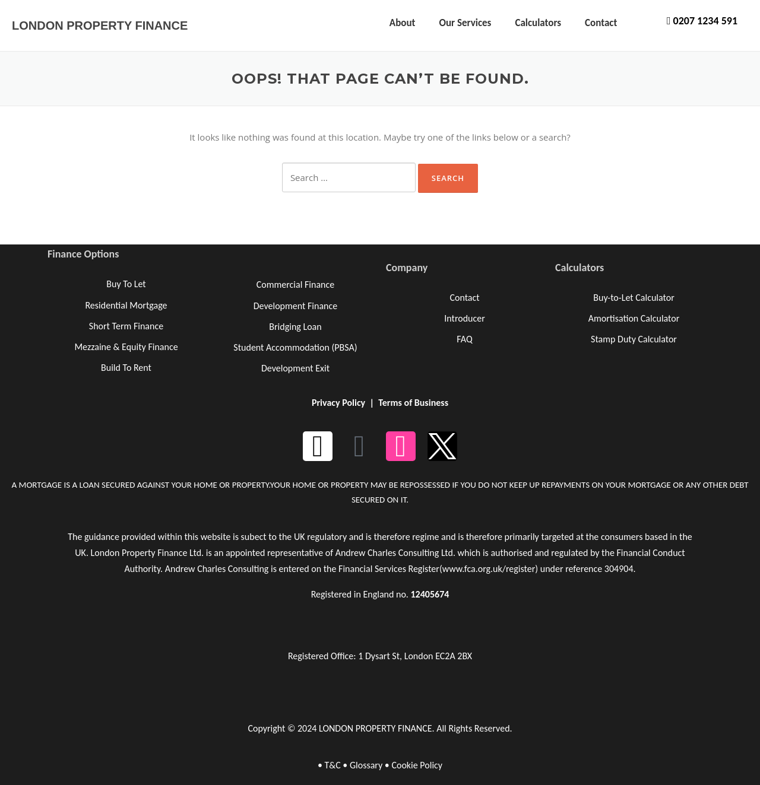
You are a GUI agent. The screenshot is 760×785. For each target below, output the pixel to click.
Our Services (465, 23)
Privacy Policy (338, 402)
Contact (601, 23)
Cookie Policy (416, 765)
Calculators (538, 23)
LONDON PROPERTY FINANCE (100, 25)
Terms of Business (413, 402)
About (403, 23)
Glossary (366, 765)
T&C (332, 765)
